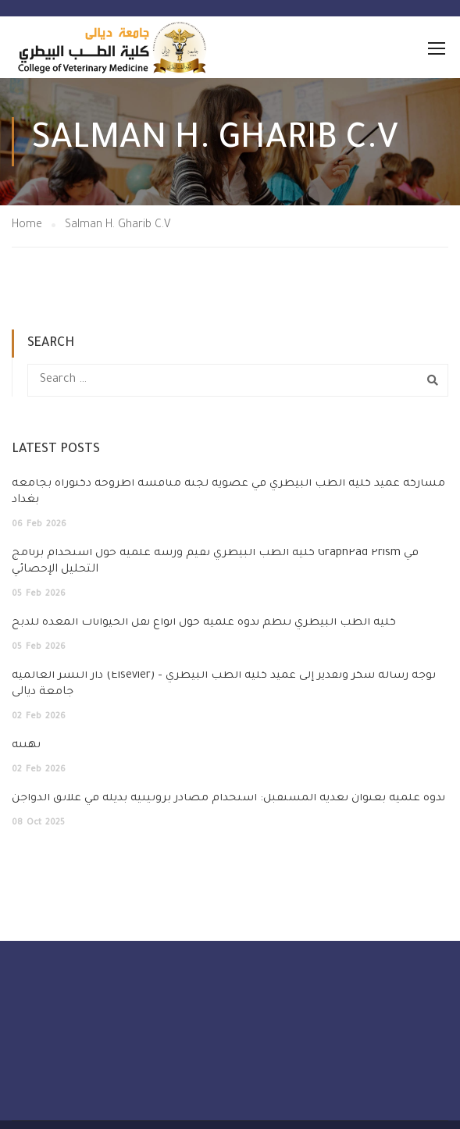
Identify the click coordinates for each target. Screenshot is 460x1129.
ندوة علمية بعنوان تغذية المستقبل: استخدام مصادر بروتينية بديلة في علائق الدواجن (228, 798)
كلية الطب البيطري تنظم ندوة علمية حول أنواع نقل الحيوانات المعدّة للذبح (204, 623)
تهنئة (26, 745)
